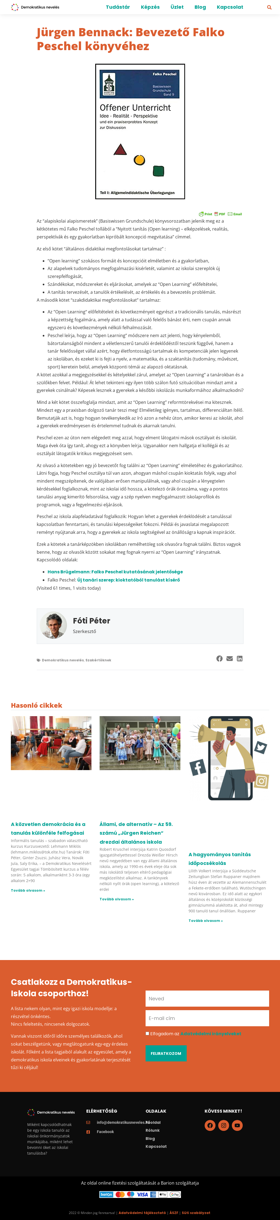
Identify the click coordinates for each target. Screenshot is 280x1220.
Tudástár (118, 7)
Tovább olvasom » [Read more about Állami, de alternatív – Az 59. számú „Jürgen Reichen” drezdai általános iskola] (117, 899)
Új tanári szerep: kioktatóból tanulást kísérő (128, 580)
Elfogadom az (195, 1034)
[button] (269, 7)
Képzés (150, 7)
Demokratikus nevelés (63, 660)
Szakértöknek (98, 660)
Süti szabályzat (196, 1212)
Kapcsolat (230, 7)
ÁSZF (174, 1212)
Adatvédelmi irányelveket (210, 1034)
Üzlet (177, 7)
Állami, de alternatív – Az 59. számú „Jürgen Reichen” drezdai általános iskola (136, 833)
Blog (200, 7)
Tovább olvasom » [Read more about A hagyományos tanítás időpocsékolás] (206, 920)
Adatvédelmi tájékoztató (142, 1212)
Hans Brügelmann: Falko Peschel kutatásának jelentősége (115, 572)
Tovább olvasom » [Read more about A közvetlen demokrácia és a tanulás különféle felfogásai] (28, 890)
